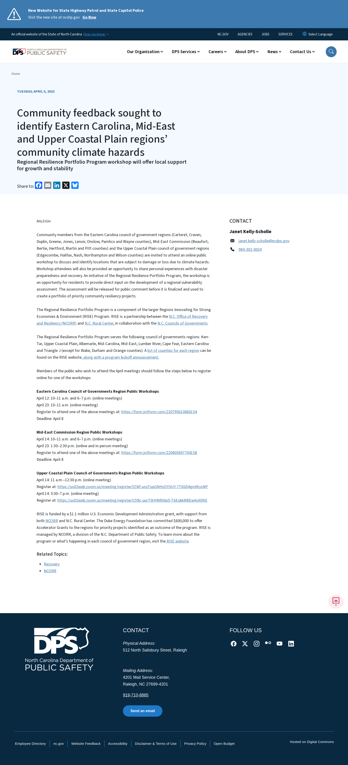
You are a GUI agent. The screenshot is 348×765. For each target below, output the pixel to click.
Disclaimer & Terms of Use (156, 743)
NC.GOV (223, 34)
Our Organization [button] (143, 52)
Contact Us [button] (300, 52)
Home (15, 73)
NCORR (51, 521)
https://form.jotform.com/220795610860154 (159, 412)
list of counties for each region (173, 350)
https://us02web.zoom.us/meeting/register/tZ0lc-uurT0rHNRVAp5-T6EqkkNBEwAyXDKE (132, 500)
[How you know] (96, 34)
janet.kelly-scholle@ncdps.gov (264, 241)
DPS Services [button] (184, 52)
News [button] (272, 52)
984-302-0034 (250, 249)
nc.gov (58, 743)
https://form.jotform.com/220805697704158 (159, 453)
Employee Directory (30, 743)
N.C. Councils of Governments (182, 323)
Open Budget (224, 743)
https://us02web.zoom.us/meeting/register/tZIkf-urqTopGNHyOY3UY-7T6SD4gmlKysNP (132, 487)
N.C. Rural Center (99, 323)
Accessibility (117, 743)
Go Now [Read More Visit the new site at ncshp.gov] (89, 17)
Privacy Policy (195, 743)
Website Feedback (86, 743)
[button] (331, 51)
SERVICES (285, 34)
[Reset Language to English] (305, 34)
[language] (320, 34)
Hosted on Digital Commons (312, 742)
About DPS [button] (245, 52)
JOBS (265, 34)
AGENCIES (245, 34)
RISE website (177, 541)
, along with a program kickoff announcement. (120, 357)
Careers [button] (216, 52)
